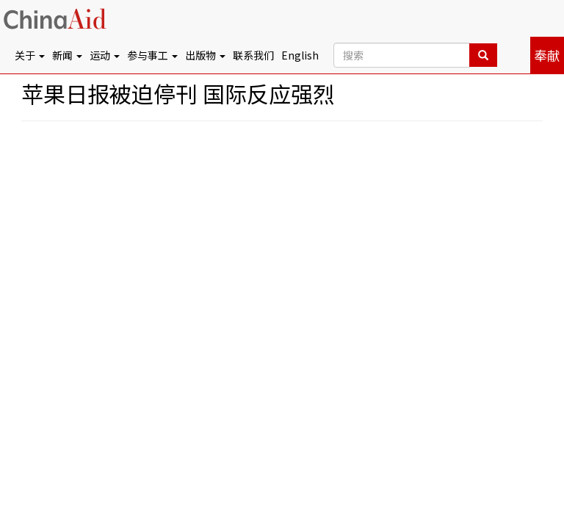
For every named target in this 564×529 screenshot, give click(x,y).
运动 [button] (105, 55)
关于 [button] (30, 55)
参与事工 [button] (152, 55)
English (300, 55)
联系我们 (253, 55)
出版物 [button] (205, 55)
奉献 (547, 55)
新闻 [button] (67, 55)
